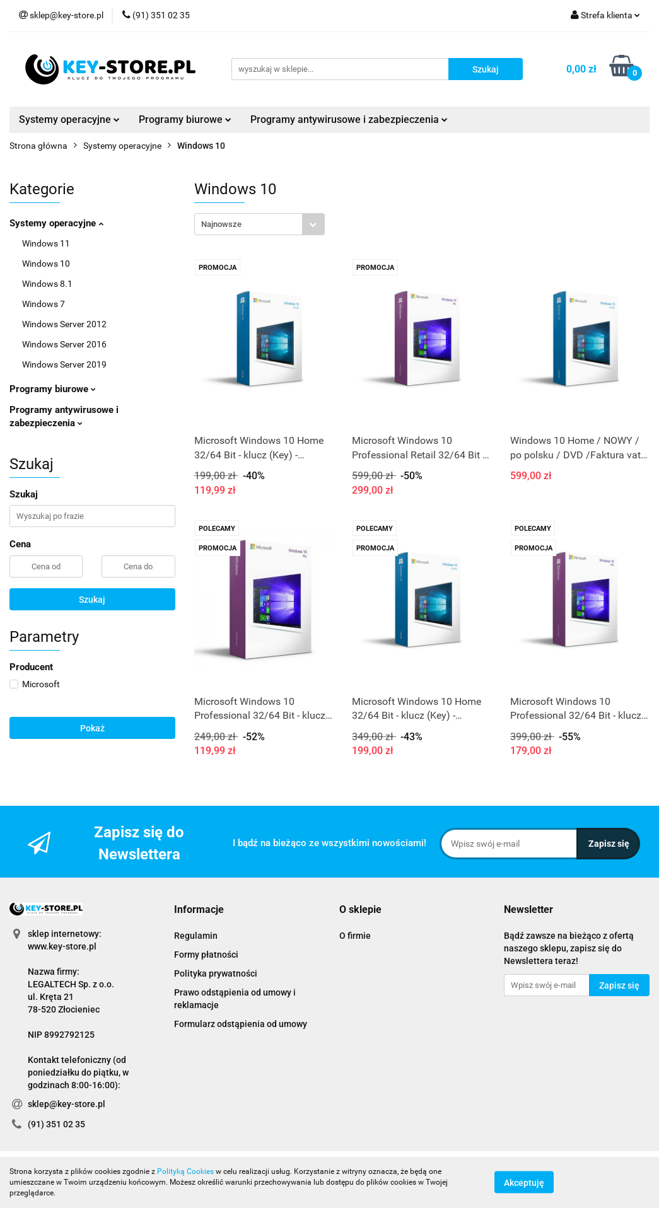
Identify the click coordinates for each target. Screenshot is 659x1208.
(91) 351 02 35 (56, 1124)
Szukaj (92, 600)
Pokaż (92, 728)
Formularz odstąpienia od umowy (240, 1024)
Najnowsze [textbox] (221, 224)
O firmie (355, 936)
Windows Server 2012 (64, 324)
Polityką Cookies (185, 1171)
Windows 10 (46, 263)
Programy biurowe (185, 119)
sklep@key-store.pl (66, 1104)
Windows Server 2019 (64, 364)
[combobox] (259, 224)
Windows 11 (46, 243)
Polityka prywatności (215, 973)
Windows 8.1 (47, 284)
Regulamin (196, 936)
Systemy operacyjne (69, 119)
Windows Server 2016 (64, 344)
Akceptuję (524, 1183)
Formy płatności (206, 955)
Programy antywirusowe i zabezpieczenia (349, 119)
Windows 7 (43, 304)
